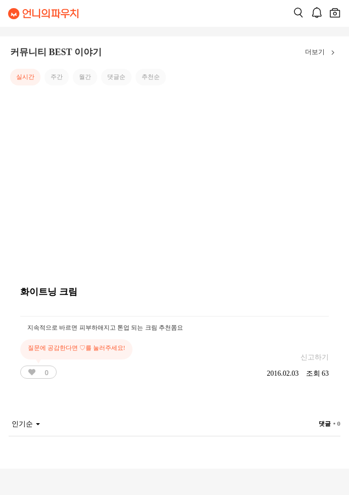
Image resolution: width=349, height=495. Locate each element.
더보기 (322, 53)
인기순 (26, 424)
